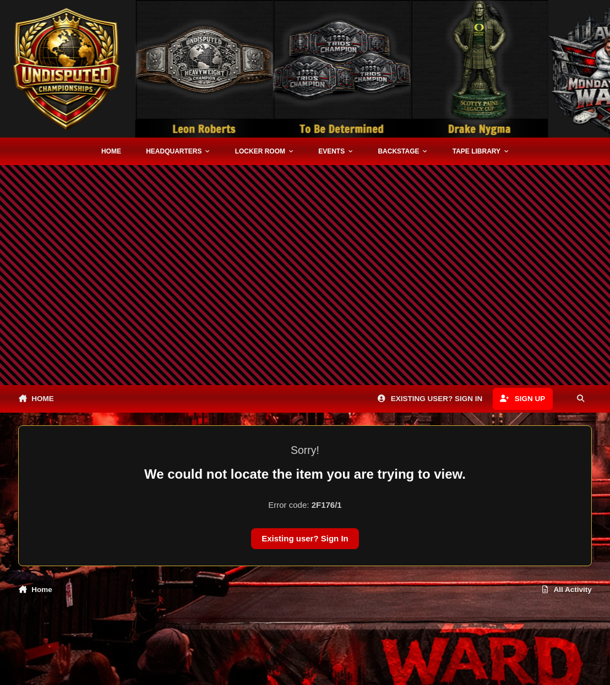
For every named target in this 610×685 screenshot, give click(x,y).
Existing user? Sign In (305, 538)
